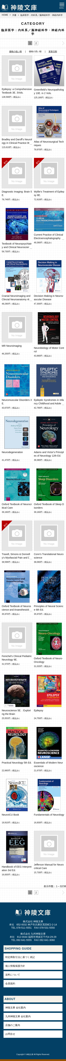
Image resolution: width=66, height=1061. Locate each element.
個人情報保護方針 (15, 965)
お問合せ (10, 1034)
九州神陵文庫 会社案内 (18, 1016)
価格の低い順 (15, 51)
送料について (12, 974)
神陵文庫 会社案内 (15, 1007)
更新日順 (53, 51)
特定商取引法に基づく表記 (20, 957)
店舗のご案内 (12, 1025)
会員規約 (10, 983)
